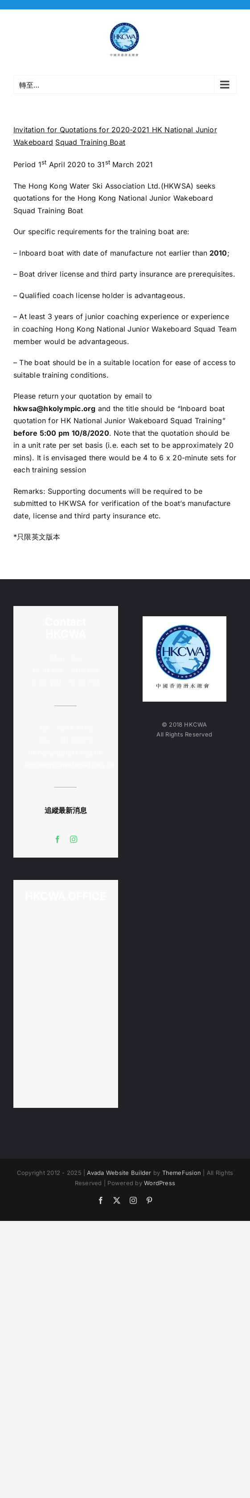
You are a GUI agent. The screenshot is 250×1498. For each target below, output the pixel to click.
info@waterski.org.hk (65, 752)
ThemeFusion (181, 1172)
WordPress (159, 1183)
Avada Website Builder (119, 1172)
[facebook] (57, 839)
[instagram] (73, 839)
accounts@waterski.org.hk (69, 764)
